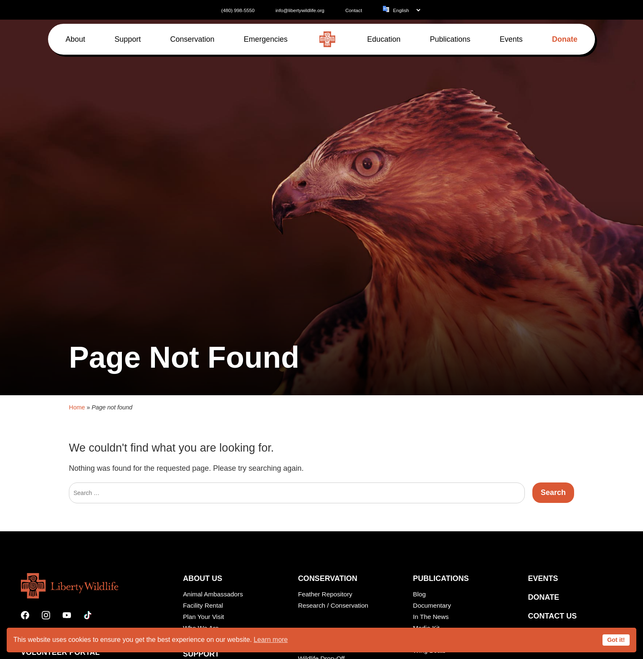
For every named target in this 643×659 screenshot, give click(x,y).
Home (77, 494)
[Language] (406, 10)
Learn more (270, 639)
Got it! (616, 639)
